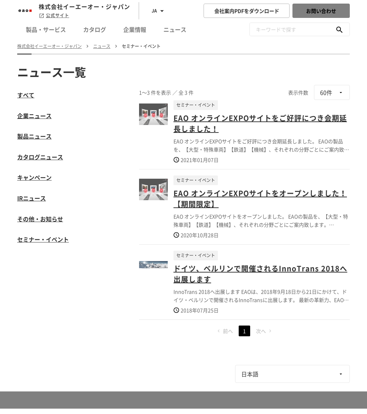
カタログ (94, 29)
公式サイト (54, 15)
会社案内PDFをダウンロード (246, 10)
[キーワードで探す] (339, 29)
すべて (25, 95)
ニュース (174, 29)
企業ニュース (34, 115)
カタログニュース (40, 157)
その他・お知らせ (40, 219)
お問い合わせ (321, 10)
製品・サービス (46, 29)
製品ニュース (34, 136)
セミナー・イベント (43, 239)
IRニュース (31, 198)
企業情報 (134, 29)
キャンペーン (34, 177)
